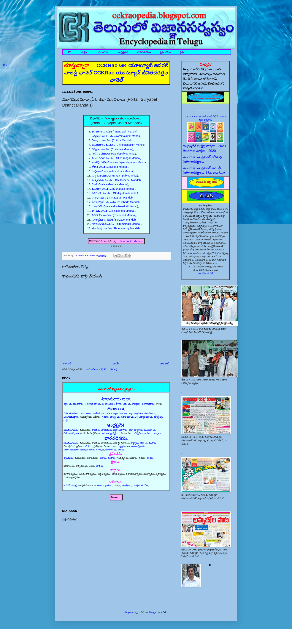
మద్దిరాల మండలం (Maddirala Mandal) (113, 171)
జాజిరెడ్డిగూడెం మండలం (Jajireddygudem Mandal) (119, 162)
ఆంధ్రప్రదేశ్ (123, 52)
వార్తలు (67, 420)
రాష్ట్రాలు (135, 442)
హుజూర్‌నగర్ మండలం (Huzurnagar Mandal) (116, 158)
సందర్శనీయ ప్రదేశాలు (111, 403)
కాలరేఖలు (126, 485)
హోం (70, 52)
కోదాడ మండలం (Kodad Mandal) (110, 166)
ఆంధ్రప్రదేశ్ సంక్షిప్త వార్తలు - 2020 (204, 146)
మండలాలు (77, 403)
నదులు (126, 403)
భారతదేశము (144, 52)
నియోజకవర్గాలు (92, 403)
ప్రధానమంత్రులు (71, 449)
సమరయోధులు (71, 413)
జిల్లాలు (143, 442)
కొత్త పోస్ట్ (67, 363)
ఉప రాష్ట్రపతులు (139, 446)
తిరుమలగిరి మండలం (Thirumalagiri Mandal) (116, 223)
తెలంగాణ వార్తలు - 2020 (199, 151)
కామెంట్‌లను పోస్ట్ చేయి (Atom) (101, 369)
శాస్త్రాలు (85, 52)
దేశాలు (103, 457)
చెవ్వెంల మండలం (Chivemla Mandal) (112, 149)
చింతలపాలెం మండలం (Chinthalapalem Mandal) (118, 144)
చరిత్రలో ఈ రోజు (140, 485)
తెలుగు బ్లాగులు (104, 485)
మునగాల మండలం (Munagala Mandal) (113, 188)
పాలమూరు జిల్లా (115, 398)
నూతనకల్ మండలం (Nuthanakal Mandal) (115, 206)
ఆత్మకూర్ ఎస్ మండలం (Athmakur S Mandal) (116, 136)
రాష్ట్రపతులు (124, 446)
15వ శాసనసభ (215, 173)
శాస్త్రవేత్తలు (68, 457)
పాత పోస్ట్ (164, 363)
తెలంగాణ (103, 52)
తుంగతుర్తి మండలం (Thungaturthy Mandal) (116, 228)
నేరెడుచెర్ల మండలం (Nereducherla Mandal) (115, 202)
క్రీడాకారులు (110, 449)
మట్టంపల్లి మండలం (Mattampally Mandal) (115, 175)
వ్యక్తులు (67, 403)
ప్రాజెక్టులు (136, 403)
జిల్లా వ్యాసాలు (136, 413)
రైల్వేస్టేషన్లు (158, 416)
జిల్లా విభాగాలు (120, 413)
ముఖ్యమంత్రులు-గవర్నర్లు (92, 449)
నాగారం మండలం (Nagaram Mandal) (112, 197)
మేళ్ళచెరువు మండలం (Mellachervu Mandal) (116, 180)
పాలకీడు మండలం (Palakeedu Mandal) (113, 210)
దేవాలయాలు (148, 403)
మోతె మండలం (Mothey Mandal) (110, 184)
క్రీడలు (183, 52)
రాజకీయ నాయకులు (102, 413)
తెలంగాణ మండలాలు (131, 241)
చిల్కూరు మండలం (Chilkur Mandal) (111, 140)
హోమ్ (116, 363)
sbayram (129, 612)
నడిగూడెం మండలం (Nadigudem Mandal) (115, 193)
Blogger (153, 612)
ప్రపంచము (165, 52)
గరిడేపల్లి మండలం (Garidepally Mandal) (114, 153)
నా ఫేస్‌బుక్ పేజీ (205, 273)
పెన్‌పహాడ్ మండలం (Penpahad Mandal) (114, 215)
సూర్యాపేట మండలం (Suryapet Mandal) (114, 219)
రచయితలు (85, 413)
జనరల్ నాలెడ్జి (70, 485)
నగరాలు (153, 442)
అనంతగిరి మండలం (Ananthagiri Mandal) (114, 131)
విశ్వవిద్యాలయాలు (143, 416)
